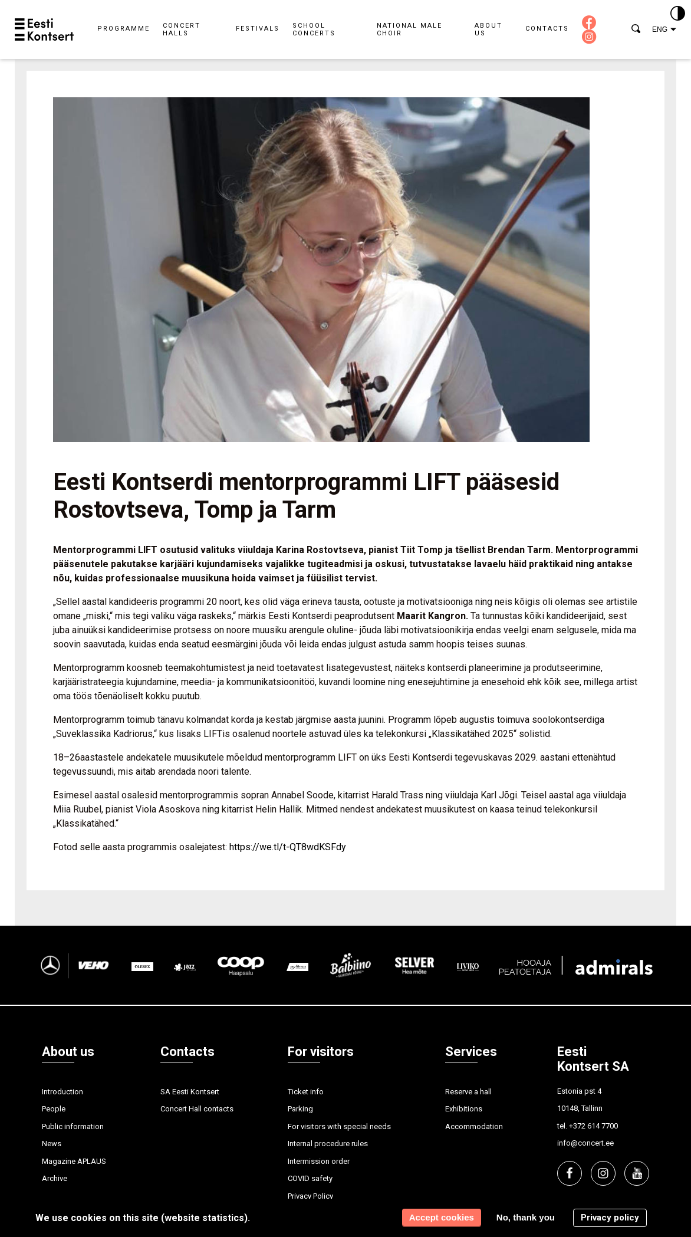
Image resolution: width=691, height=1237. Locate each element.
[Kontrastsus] (677, 14)
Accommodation (474, 1126)
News (51, 1143)
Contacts (547, 28)
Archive (54, 1178)
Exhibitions (463, 1108)
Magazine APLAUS (74, 1161)
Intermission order (319, 1161)
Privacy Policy (310, 1196)
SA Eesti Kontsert (189, 1091)
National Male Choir (409, 29)
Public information (73, 1126)
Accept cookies (441, 1217)
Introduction (62, 1091)
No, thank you (525, 1217)
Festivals (257, 28)
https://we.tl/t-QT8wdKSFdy (287, 847)
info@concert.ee (585, 1143)
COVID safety (310, 1178)
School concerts (313, 29)
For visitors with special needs (339, 1126)
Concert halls (181, 29)
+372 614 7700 (593, 1125)
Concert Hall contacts (196, 1108)
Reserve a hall (468, 1091)
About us (488, 29)
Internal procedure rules (328, 1143)
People (53, 1108)
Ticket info (306, 1091)
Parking (300, 1108)
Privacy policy (610, 1217)
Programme (123, 28)
